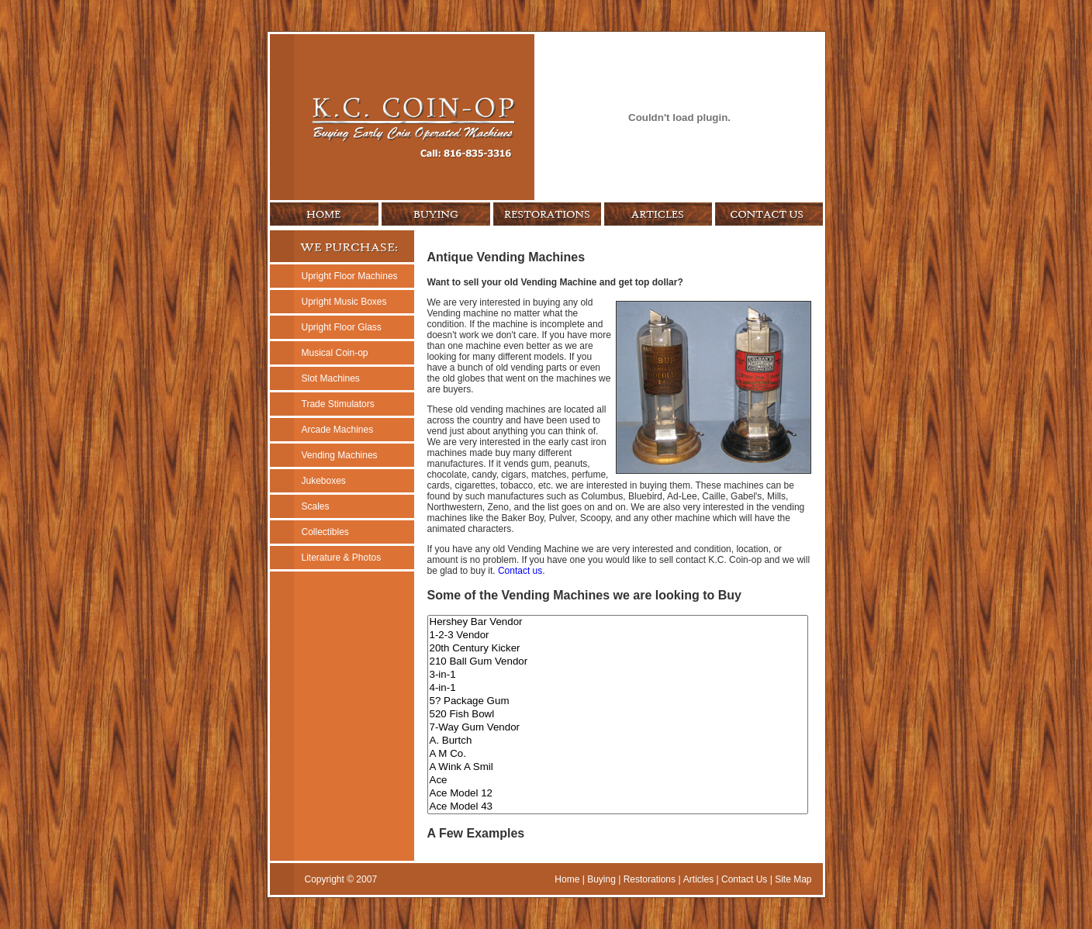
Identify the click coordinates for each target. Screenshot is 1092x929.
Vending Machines (340, 455)
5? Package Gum (617, 701)
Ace (617, 780)
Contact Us (744, 879)
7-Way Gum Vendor (617, 727)
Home (567, 879)
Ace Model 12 (617, 793)
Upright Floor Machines (350, 276)
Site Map (793, 879)
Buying (601, 879)
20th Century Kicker (617, 648)
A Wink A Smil (617, 767)
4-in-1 (617, 688)
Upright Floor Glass (342, 327)
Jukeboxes (324, 480)
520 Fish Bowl (617, 714)
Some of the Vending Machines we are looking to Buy (584, 595)
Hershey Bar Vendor (617, 622)
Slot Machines (331, 378)
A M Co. (617, 754)
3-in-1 (617, 675)
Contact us (520, 570)
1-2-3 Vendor (617, 635)
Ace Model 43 (617, 806)
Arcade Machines (338, 429)
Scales (316, 506)
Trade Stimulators (338, 404)
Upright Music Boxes (344, 301)
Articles (698, 879)
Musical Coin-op (335, 352)
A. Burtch (617, 741)
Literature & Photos (342, 557)
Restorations (650, 879)
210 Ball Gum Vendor (617, 661)
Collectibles (325, 532)
